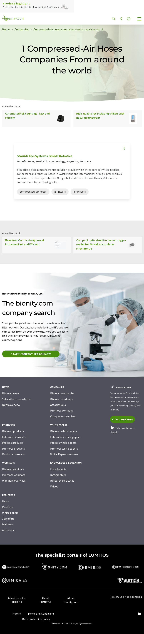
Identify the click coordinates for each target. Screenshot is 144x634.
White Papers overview (64, 454)
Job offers (8, 518)
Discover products (13, 431)
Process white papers (63, 442)
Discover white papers (63, 431)
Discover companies (62, 393)
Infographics (58, 475)
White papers (10, 512)
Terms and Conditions (41, 613)
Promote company (61, 410)
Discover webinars (13, 469)
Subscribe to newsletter (16, 399)
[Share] (121, 19)
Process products (12, 442)
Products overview (13, 454)
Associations (58, 405)
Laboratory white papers (65, 437)
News (5, 501)
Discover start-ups (61, 399)
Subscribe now (122, 419)
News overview (11, 405)
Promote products (13, 448)
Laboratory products (14, 437)
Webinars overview (13, 480)
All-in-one (8, 530)
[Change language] (128, 19)
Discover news (10, 393)
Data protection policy (36, 619)
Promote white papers (64, 448)
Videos (54, 486)
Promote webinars (13, 475)
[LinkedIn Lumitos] (139, 613)
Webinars (8, 524)
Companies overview (62, 416)
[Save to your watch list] (124, 148)
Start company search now (31, 354)
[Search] (113, 19)
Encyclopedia (58, 469)
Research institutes (62, 480)
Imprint (16, 613)
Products (7, 507)
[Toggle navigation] (139, 19)
